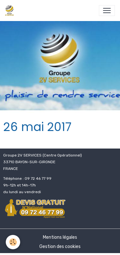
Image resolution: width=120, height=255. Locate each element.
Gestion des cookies (60, 246)
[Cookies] (13, 242)
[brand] (10, 10)
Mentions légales (60, 237)
